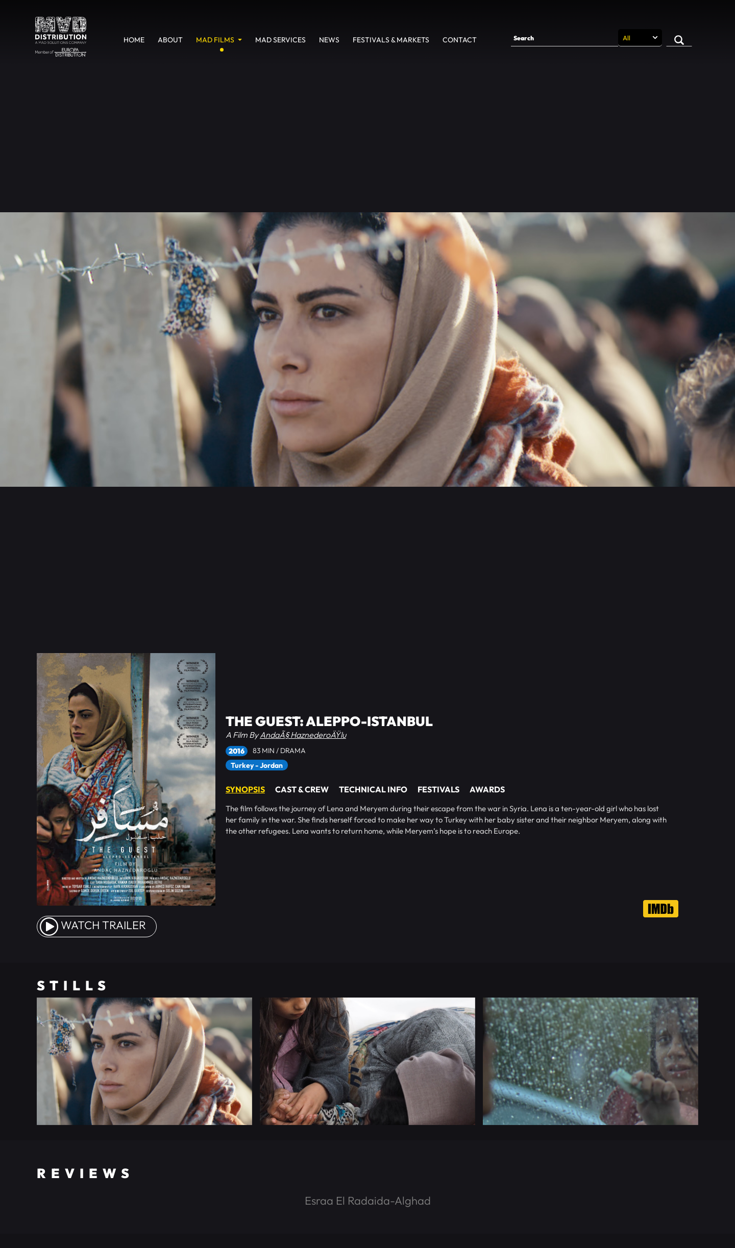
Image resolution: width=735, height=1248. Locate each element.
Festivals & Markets (391, 39)
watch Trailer (93, 925)
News (329, 39)
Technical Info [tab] (373, 789)
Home (134, 39)
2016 (236, 751)
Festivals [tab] (438, 789)
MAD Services (280, 39)
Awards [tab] (487, 789)
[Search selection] (640, 37)
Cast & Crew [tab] (302, 789)
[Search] (564, 37)
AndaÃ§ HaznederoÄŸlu (303, 735)
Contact (460, 39)
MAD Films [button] (216, 39)
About (170, 39)
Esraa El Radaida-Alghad (368, 1200)
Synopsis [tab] (245, 789)
